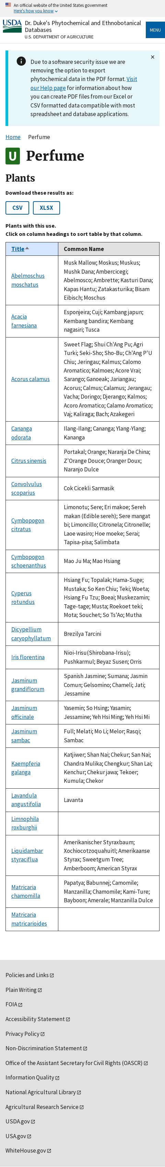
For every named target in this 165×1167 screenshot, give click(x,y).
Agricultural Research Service (42, 1107)
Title (20, 249)
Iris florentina (28, 657)
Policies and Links (27, 975)
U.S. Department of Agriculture (59, 37)
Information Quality (29, 1077)
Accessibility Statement (35, 1019)
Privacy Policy (22, 1034)
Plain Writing (21, 990)
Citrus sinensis (28, 461)
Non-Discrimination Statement (43, 1048)
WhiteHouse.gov (25, 1150)
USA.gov (15, 1136)
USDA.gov (17, 1121)
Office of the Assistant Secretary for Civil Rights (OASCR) (74, 1063)
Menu (155, 30)
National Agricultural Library (40, 1092)
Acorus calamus (30, 379)
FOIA (11, 1004)
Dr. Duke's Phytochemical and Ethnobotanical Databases (83, 26)
